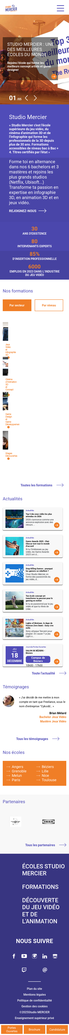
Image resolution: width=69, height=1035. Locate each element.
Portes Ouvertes (11, 1029)
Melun (17, 775)
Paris (16, 780)
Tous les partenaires (45, 845)
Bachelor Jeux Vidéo (52, 717)
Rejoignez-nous (28, 211)
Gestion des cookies (34, 1006)
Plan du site (34, 989)
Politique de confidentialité (34, 1000)
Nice (45, 775)
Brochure (34, 1029)
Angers (17, 767)
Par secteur (17, 305)
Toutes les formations (42, 485)
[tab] (17, 305)
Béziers (48, 767)
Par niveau (49, 305)
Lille (45, 771)
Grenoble (19, 771)
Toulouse (49, 780)
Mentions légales (34, 994)
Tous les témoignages (37, 739)
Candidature (57, 1029)
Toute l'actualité (49, 673)
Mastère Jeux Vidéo (53, 721)
